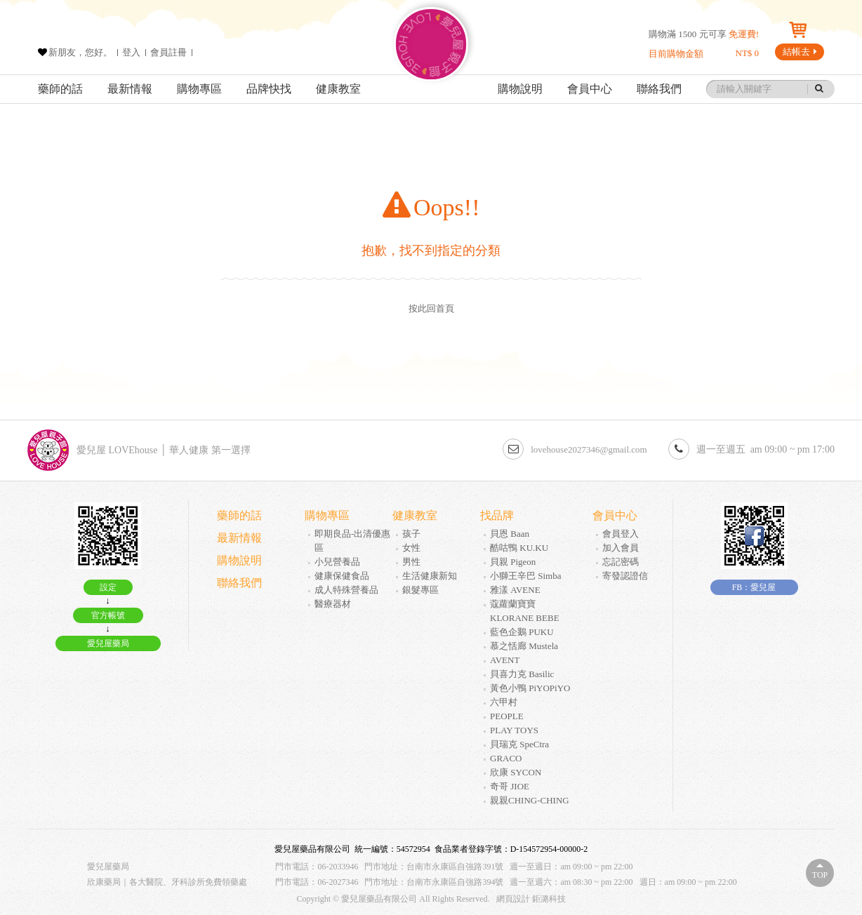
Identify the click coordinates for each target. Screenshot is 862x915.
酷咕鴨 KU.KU (519, 547)
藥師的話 (60, 89)
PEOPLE (507, 716)
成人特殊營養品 (346, 590)
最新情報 (129, 89)
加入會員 (620, 547)
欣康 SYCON (515, 772)
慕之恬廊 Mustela (524, 646)
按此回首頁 (431, 308)
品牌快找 (268, 89)
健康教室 (338, 89)
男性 (411, 561)
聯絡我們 (659, 89)
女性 (411, 547)
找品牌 (497, 515)
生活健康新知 (429, 575)
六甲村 (503, 702)
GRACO (506, 758)
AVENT (504, 660)
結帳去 (800, 51)
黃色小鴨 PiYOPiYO (530, 688)
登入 (131, 52)
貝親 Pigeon (513, 561)
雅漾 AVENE (515, 590)
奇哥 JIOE (509, 786)
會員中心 (589, 89)
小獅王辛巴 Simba (525, 575)
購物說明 (520, 89)
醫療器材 (332, 604)
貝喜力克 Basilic (522, 674)
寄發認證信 (625, 575)
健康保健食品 (341, 575)
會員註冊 (168, 52)
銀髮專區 (420, 590)
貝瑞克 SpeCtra (519, 744)
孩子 (411, 533)
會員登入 (620, 533)
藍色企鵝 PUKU (522, 632)
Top (820, 875)
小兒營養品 (337, 561)
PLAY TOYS (514, 730)
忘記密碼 (620, 561)
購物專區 (199, 89)
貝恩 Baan (509, 533)
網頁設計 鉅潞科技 (531, 899)
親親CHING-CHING (529, 800)
